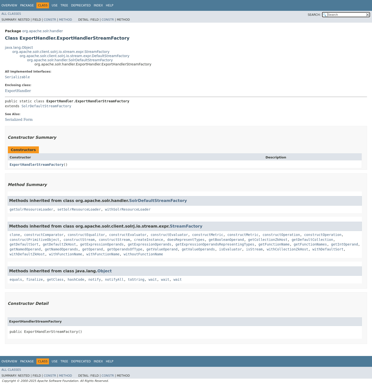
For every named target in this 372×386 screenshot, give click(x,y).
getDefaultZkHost (59, 244)
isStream (254, 249)
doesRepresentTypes (186, 240)
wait (153, 279)
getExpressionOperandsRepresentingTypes (214, 244)
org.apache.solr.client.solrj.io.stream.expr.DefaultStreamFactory (74, 56)
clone (15, 235)
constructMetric (207, 235)
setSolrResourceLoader (79, 209)
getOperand (92, 249)
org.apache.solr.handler (42, 31)
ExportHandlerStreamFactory (36, 165)
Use (55, 5)
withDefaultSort (327, 249)
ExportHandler (18, 91)
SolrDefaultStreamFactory (46, 106)
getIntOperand (344, 244)
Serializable (17, 77)
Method (65, 19)
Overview (9, 5)
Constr (50, 19)
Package (27, 5)
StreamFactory (186, 226)
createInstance (148, 240)
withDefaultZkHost (27, 254)
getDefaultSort (24, 244)
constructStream (78, 240)
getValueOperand (161, 249)
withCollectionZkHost (287, 249)
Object (104, 271)
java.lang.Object (19, 47)
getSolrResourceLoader (31, 209)
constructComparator (43, 235)
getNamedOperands (61, 249)
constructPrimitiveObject (34, 240)
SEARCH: (314, 14)
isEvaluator (230, 249)
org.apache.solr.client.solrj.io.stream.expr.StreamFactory (60, 52)
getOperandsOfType (124, 249)
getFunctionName (274, 244)
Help (109, 5)
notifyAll (114, 279)
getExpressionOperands (102, 244)
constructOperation (281, 235)
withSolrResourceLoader (128, 209)
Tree (64, 5)
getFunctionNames (310, 244)
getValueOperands (198, 249)
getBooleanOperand (226, 240)
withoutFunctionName (143, 254)
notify (94, 279)
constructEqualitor (86, 235)
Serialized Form (19, 120)
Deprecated (81, 5)
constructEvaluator (128, 235)
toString (136, 279)
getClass (55, 279)
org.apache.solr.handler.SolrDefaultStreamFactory (70, 60)
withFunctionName (65, 254)
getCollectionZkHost (267, 240)
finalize (34, 279)
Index (98, 5)
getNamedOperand (25, 249)
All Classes (11, 13)
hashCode (76, 279)
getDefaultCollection (312, 240)
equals (16, 279)
